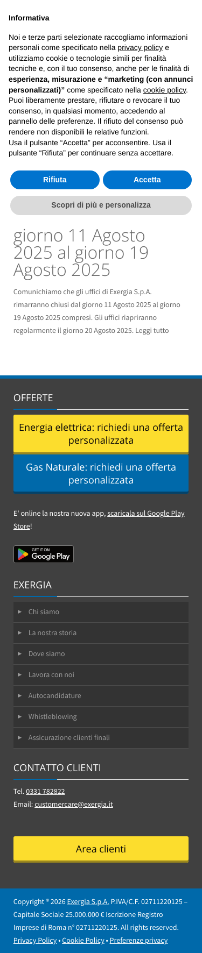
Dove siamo (47, 653)
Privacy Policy (35, 940)
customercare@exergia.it (73, 804)
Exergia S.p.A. (88, 901)
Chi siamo (44, 611)
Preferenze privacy (139, 940)
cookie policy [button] (164, 90)
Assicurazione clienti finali (69, 737)
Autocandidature (55, 695)
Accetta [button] (147, 179)
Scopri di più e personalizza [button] (100, 205)
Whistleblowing (53, 716)
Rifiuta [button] (55, 179)
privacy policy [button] (140, 47)
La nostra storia (53, 632)
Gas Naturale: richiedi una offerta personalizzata (101, 474)
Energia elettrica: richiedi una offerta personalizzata (101, 434)
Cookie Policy (83, 940)
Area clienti (101, 849)
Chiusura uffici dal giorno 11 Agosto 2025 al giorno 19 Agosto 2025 (82, 244)
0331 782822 (45, 791)
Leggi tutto (152, 330)
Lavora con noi (51, 674)
